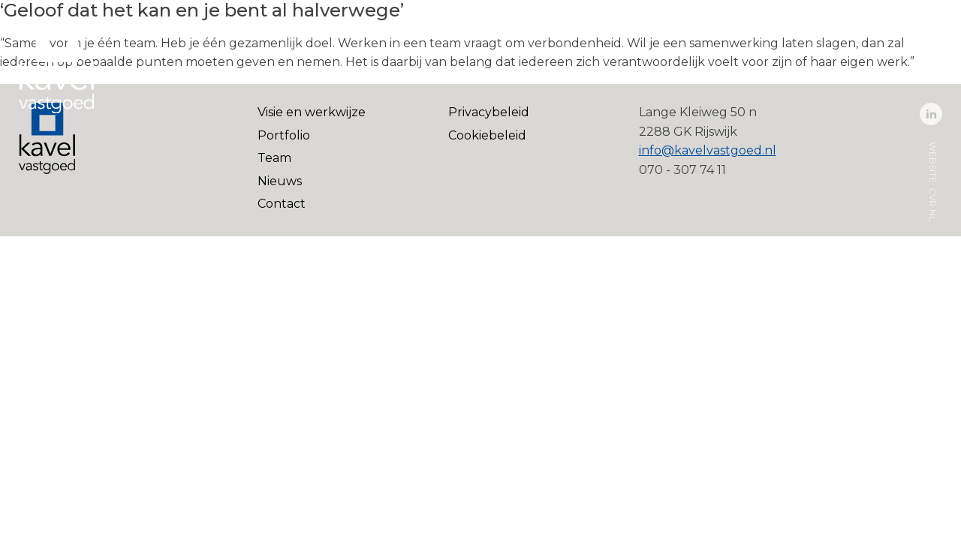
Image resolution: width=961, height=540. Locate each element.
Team (274, 158)
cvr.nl (932, 204)
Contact (282, 203)
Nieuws (280, 181)
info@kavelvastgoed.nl (707, 150)
